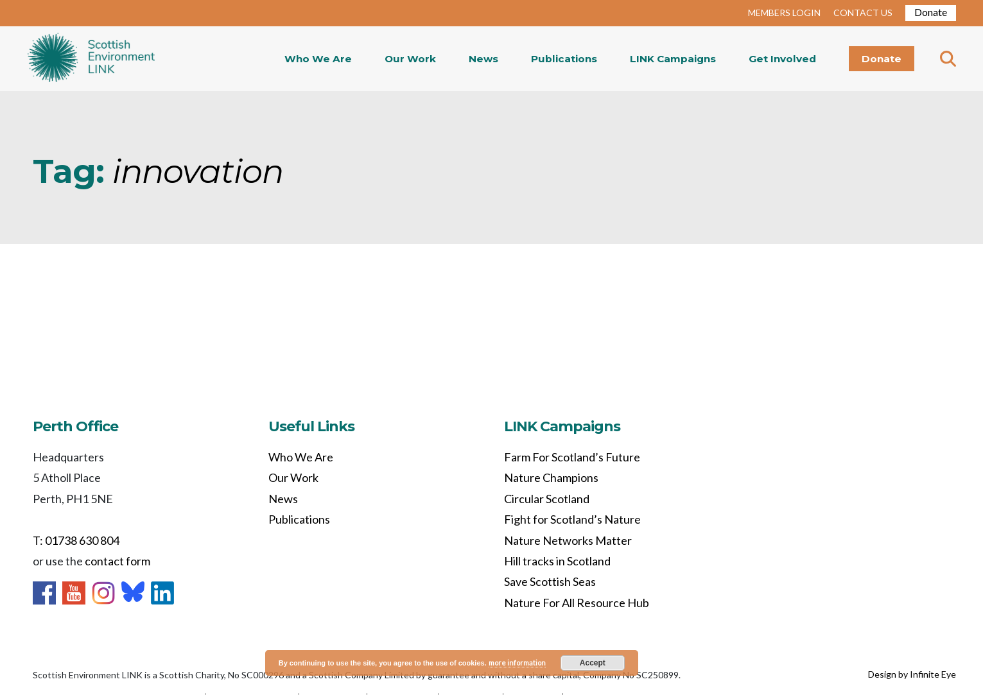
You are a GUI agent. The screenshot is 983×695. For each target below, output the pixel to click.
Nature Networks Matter (568, 540)
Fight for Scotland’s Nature (572, 519)
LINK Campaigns (673, 59)
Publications (564, 59)
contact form (117, 561)
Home (91, 59)
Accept (592, 662)
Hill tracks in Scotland (557, 561)
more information (517, 662)
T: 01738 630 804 (76, 540)
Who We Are (318, 59)
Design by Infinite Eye (912, 674)
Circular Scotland (546, 499)
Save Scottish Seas (550, 581)
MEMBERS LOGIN (784, 12)
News (483, 59)
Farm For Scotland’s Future (572, 457)
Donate (930, 12)
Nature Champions (551, 477)
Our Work (410, 59)
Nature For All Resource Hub (576, 603)
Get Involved (782, 59)
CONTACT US (862, 12)
